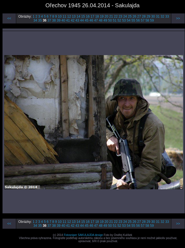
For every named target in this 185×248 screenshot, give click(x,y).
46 (91, 20)
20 (106, 16)
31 (158, 16)
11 (64, 16)
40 (63, 20)
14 (78, 16)
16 (87, 16)
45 (86, 20)
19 (101, 16)
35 (40, 20)
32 (162, 16)
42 (72, 20)
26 (134, 16)
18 (97, 16)
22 (115, 16)
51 (114, 20)
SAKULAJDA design (90, 235)
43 (77, 20)
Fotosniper (70, 235)
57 (142, 20)
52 (119, 20)
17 (92, 16)
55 (133, 20)
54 (129, 20)
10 (59, 16)
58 (147, 20)
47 (96, 20)
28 (144, 16)
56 (138, 20)
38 (54, 20)
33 (167, 16)
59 (152, 20)
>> (178, 18)
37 (49, 20)
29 (148, 16)
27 (139, 16)
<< (9, 18)
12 (69, 16)
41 (68, 20)
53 (124, 20)
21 (111, 16)
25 (130, 16)
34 (35, 20)
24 (125, 16)
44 (82, 20)
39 (58, 20)
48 (100, 20)
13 (73, 16)
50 (110, 20)
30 (153, 16)
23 (120, 16)
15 (83, 16)
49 (105, 20)
